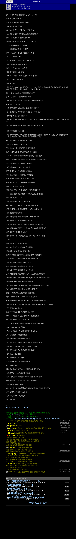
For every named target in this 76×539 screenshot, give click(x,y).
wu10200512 (12, 498)
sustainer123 (12, 474)
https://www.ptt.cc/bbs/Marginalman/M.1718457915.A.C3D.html (37, 445)
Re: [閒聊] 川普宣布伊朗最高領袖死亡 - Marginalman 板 (26, 523)
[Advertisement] (38, 24)
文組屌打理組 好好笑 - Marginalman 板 (20, 511)
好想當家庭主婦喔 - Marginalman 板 (19, 515)
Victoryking (15, 5)
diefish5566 (12, 447)
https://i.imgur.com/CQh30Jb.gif (17, 434)
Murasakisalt (12, 455)
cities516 (11, 450)
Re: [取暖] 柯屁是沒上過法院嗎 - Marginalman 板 (24, 507)
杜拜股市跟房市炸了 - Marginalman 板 (21, 519)
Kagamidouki (13, 452)
